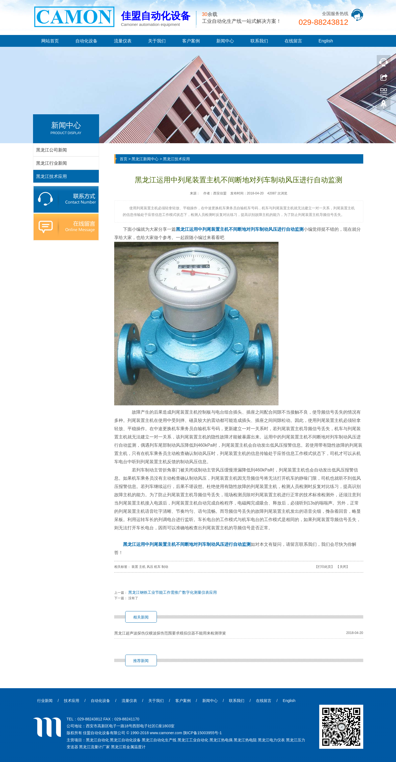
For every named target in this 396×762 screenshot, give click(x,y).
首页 (123, 159)
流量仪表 (123, 41)
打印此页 (324, 567)
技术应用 (71, 700)
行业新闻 (45, 700)
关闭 (343, 567)
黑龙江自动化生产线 (159, 740)
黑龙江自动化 (97, 740)
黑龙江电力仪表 (271, 740)
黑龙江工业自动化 (192, 740)
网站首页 (50, 41)
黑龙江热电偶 (221, 740)
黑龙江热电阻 (245, 740)
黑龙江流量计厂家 (94, 747)
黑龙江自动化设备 (125, 740)
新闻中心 (225, 41)
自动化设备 (86, 41)
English (326, 41)
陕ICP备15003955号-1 (202, 733)
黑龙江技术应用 (176, 159)
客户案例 (191, 41)
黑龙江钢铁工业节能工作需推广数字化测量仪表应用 (172, 592)
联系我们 (259, 41)
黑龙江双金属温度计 (128, 747)
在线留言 (293, 41)
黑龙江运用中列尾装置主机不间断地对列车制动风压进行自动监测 (240, 229)
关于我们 (157, 41)
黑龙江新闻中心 (145, 159)
